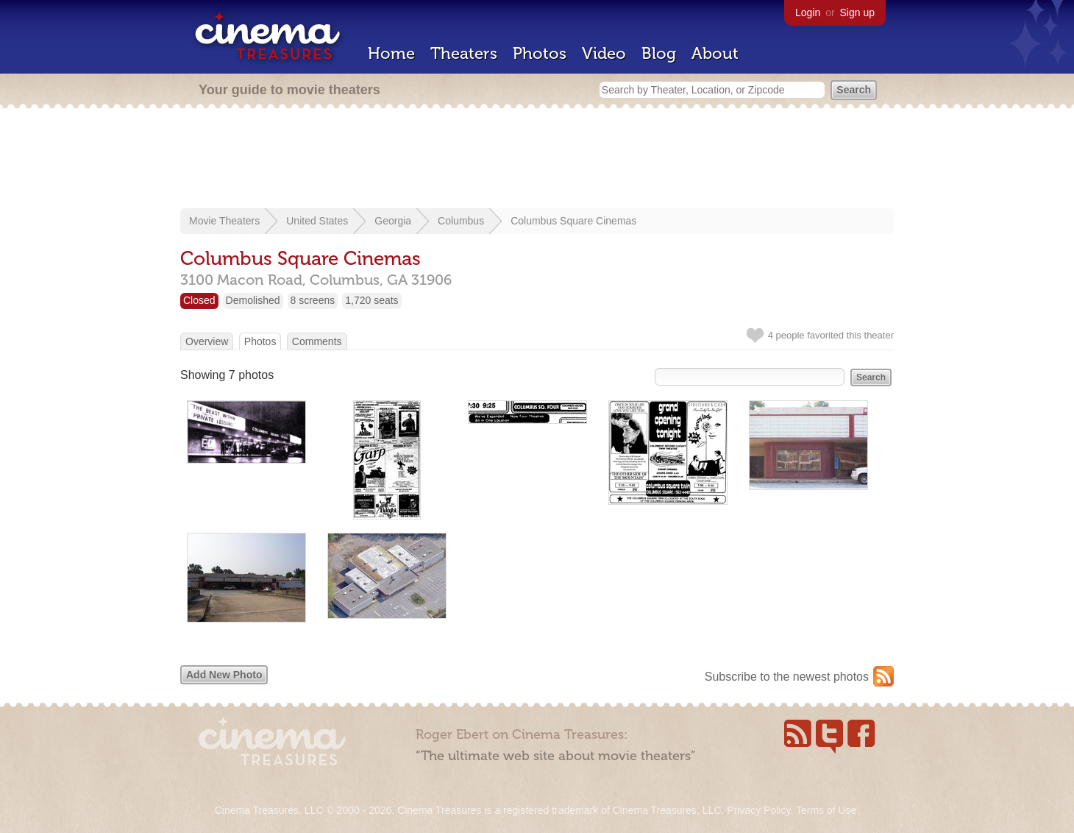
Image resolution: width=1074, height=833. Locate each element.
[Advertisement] (537, 160)
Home (391, 53)
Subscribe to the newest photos (787, 676)
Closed (199, 300)
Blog (658, 53)
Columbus (461, 221)
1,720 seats (371, 300)
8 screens (313, 300)
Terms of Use (826, 810)
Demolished (253, 300)
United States (317, 221)
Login (807, 12)
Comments (317, 341)
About (715, 53)
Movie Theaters (224, 221)
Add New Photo (224, 675)
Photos (539, 53)
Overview (206, 341)
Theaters (463, 53)
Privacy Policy (758, 810)
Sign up (857, 12)
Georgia (392, 221)
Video (604, 53)
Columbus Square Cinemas (573, 221)
